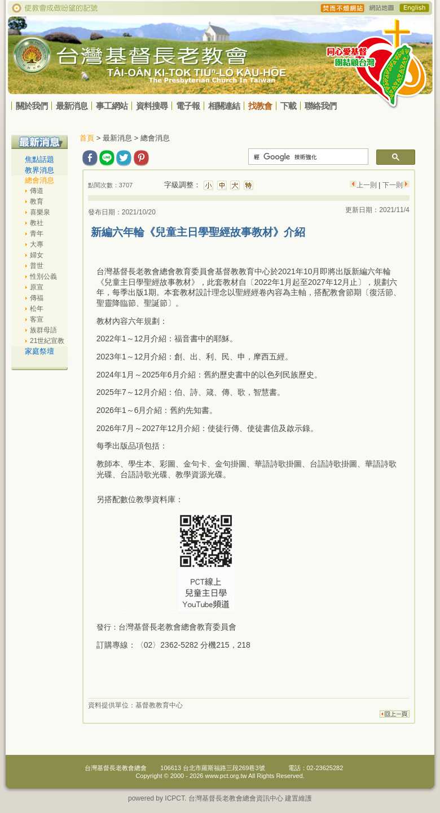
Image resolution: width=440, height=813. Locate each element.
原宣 (36, 287)
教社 (36, 223)
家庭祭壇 (39, 351)
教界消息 (39, 170)
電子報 (188, 106)
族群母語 (43, 330)
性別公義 (43, 276)
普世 (36, 266)
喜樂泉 (40, 212)
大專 (36, 244)
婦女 (36, 255)
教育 (36, 201)
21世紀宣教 (47, 341)
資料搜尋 (152, 106)
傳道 (36, 191)
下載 (288, 106)
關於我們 (31, 106)
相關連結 (224, 106)
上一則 (368, 185)
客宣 (36, 319)
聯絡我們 (320, 106)
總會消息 (39, 180)
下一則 (391, 185)
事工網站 (111, 106)
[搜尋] (307, 157)
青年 (36, 234)
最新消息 (71, 106)
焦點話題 (39, 159)
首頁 (87, 138)
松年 (36, 309)
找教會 (260, 106)
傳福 (36, 298)
